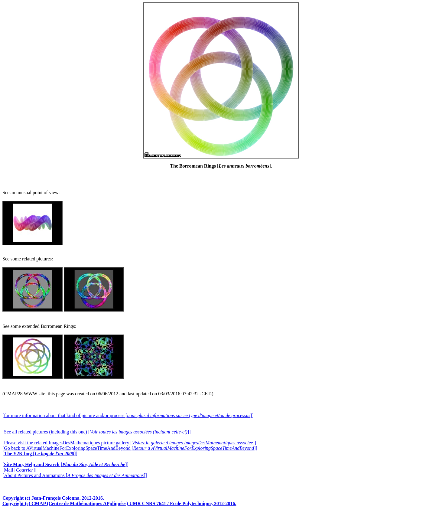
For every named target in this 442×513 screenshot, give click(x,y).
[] (39, 453)
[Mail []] (19, 469)
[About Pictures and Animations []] (74, 475)
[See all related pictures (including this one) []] (96, 431)
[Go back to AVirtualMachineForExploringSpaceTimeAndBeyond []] (129, 448)
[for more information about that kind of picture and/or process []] (128, 415)
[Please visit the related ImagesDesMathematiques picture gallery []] (129, 442)
